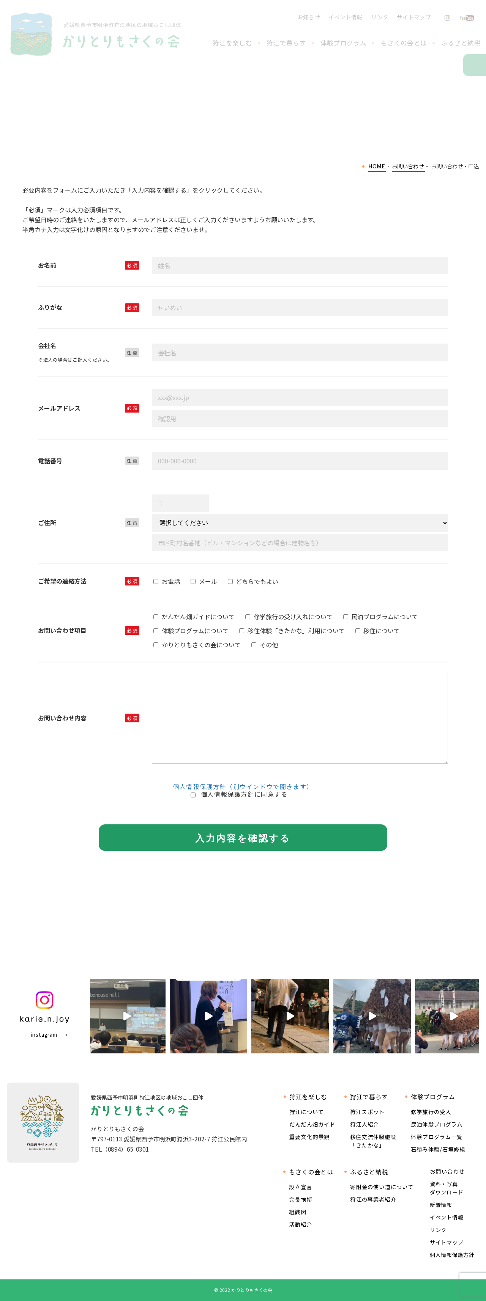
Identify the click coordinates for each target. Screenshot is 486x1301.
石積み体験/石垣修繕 (438, 1149)
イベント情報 (345, 17)
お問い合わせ (484, 65)
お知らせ (308, 17)
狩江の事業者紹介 (373, 1199)
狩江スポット (367, 1112)
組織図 (297, 1212)
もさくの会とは (404, 42)
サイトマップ (414, 17)
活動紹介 (300, 1224)
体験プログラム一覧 (436, 1137)
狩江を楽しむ (232, 42)
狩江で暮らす (286, 42)
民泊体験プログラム (436, 1124)
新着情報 (441, 1204)
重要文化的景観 (309, 1137)
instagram (44, 1034)
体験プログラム (343, 42)
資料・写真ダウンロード (446, 1188)
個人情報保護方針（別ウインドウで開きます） (243, 786)
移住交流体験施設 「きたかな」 (373, 1141)
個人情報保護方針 (452, 1255)
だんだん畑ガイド (312, 1124)
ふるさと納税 (461, 42)
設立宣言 (300, 1187)
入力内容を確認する (242, 838)
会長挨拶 (300, 1199)
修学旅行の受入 (431, 1112)
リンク (379, 17)
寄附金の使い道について (381, 1187)
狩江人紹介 (364, 1124)
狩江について (306, 1112)
